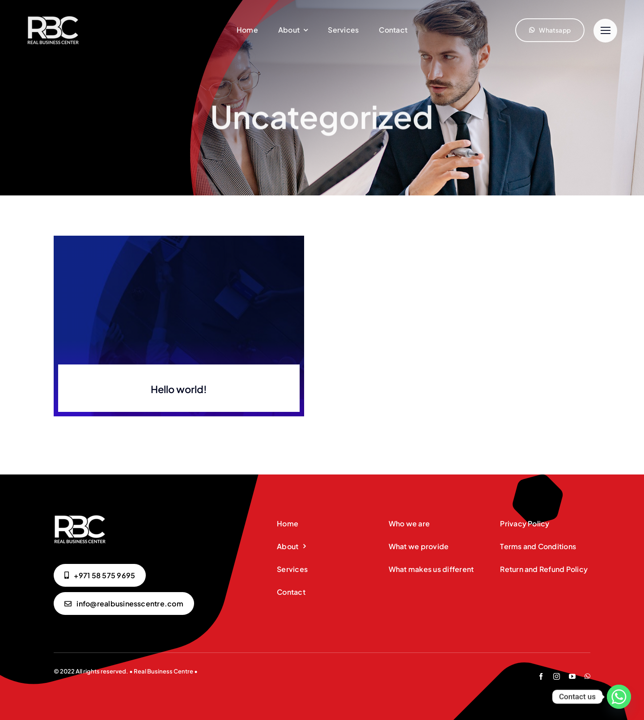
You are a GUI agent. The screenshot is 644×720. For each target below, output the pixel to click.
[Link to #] (605, 30)
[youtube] (572, 676)
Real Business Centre (163, 671)
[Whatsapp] (619, 697)
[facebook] (541, 676)
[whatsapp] (587, 676)
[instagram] (556, 676)
